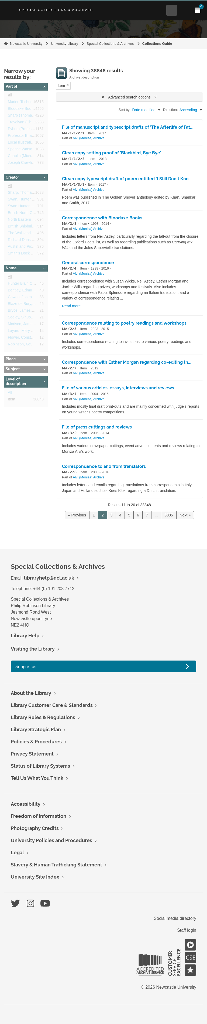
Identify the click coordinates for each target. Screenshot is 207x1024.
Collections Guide (157, 44)
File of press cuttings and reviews (97, 427)
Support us (25, 666)
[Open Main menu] (184, 10)
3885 (168, 515)
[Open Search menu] (171, 10)
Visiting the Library (33, 649)
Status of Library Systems (40, 766)
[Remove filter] (68, 85)
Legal (17, 852)
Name (11, 268)
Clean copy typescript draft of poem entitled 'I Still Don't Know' (128, 178)
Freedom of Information (38, 816)
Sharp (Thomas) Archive (28, 116)
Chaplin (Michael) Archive (29, 157)
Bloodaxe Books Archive (28, 109)
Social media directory (175, 918)
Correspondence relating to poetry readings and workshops (124, 323)
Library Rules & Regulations (43, 717)
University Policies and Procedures (51, 840)
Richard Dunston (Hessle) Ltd (32, 241)
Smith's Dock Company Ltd (30, 254)
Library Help (25, 635)
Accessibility (25, 804)
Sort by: (125, 110)
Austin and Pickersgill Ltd (29, 247)
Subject (13, 369)
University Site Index (35, 877)
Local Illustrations (22, 143)
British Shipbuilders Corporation (34, 227)
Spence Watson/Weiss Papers (33, 150)
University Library (64, 44)
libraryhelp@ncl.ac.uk (49, 578)
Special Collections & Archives (56, 10)
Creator (12, 177)
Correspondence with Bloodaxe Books (102, 217)
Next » (185, 515)
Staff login (186, 930)
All (10, 96)
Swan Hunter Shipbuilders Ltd (33, 207)
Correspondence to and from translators (104, 466)
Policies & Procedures (36, 741)
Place (11, 359)
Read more (71, 306)
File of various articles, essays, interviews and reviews (118, 387)
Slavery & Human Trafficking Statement (56, 864)
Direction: (170, 110)
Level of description (16, 381)
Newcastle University (26, 44)
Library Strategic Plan (36, 729)
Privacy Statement (32, 754)
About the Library (31, 693)
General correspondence (88, 262)
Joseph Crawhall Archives (29, 163)
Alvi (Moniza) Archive (89, 138)
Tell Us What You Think (37, 778)
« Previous (77, 515)
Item (11, 400)
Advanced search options (129, 97)
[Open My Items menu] (197, 10)
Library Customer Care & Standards (52, 705)
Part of (11, 86)
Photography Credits (35, 828)
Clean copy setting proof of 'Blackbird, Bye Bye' (111, 152)
